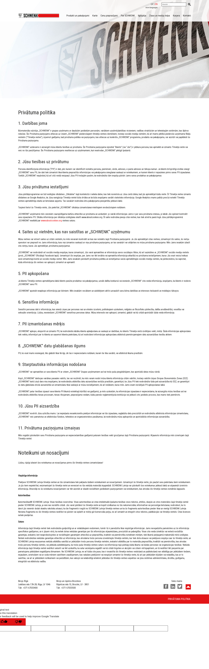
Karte (95, 15)
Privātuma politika (179, 599)
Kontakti (187, 15)
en (156, 4)
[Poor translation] (18, 622)
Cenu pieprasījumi (109, 15)
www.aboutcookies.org (51, 220)
